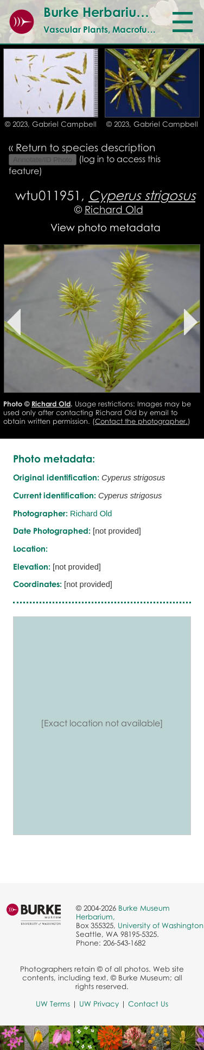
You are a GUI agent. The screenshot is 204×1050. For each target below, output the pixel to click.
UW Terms (53, 1003)
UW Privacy (99, 1003)
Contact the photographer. (141, 421)
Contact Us (148, 1003)
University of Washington (160, 925)
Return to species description (85, 147)
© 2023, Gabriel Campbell (51, 124)
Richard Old (114, 209)
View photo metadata (105, 227)
